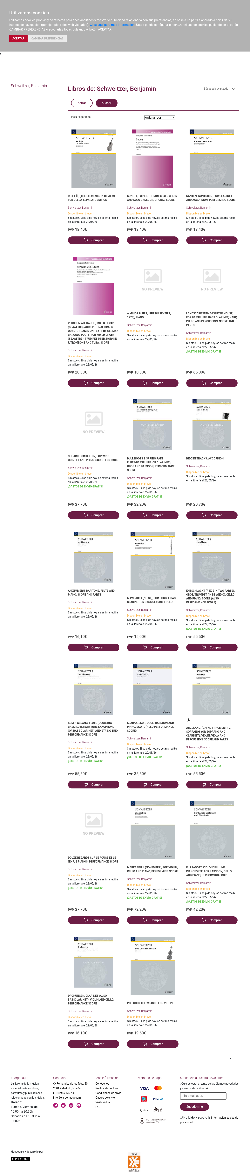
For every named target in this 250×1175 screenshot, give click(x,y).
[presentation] (209, 1133)
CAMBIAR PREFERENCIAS (47, 38)
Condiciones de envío (108, 1093)
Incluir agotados (81, 116)
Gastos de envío (105, 1097)
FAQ (98, 1107)
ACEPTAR (18, 38)
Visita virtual (103, 1102)
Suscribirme (194, 1107)
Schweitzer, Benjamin (80, 207)
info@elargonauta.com (67, 1097)
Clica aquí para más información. (112, 25)
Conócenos (102, 1083)
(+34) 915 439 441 (64, 1093)
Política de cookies (107, 1088)
